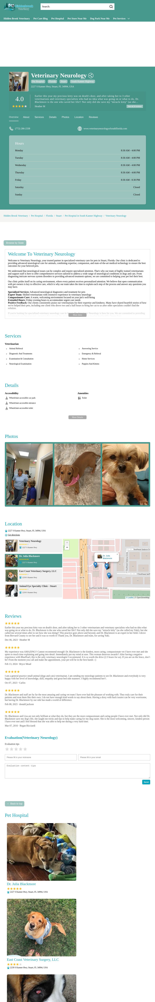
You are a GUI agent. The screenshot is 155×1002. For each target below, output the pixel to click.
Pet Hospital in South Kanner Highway (83, 216)
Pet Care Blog (40, 18)
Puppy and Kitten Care (94, 989)
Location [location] (79, 117)
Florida (52, 81)
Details (52, 117)
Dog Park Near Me (100, 18)
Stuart (63, 81)
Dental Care (49, 981)
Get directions (14, 535)
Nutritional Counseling (67, 985)
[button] (108, 566)
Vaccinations (100, 992)
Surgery (88, 992)
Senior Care (76, 992)
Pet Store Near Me (77, 18)
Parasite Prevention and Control (65, 989)
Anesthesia (82, 977)
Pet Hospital (57, 18)
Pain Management (90, 985)
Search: (46, 6)
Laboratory (89, 981)
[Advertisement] (77, 44)
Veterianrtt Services (65, 977)
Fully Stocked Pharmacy (69, 981)
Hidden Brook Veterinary (17, 18)
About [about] (26, 117)
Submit (37, 973)
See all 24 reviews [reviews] (134, 106)
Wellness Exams (77, 996)
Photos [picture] (65, 117)
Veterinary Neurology (115, 216)
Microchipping (104, 981)
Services (39, 117)
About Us (49, 977)
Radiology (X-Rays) (58, 992)
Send (146, 782)
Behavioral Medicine (100, 977)
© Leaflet (129, 598)
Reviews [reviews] (93, 117)
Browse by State (15, 243)
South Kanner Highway (82, 81)
